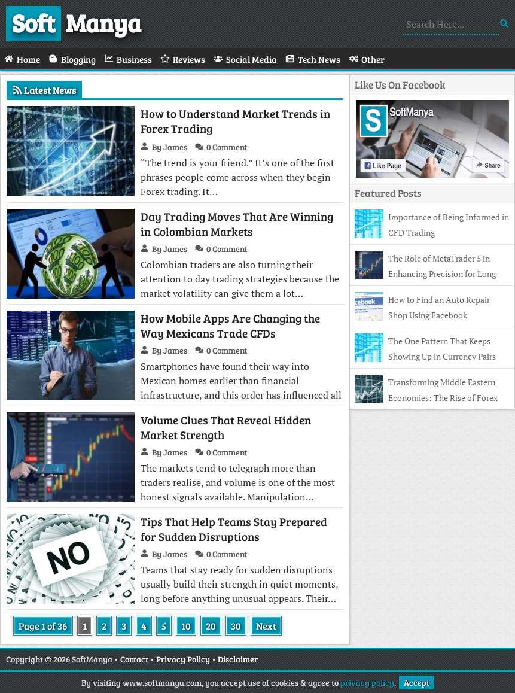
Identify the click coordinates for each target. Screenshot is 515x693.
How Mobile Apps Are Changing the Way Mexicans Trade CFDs (230, 326)
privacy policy (367, 682)
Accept (416, 682)
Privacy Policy (183, 659)
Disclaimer (238, 659)
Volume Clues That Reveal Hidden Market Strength (226, 427)
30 (236, 625)
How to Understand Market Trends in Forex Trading (235, 121)
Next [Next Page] (266, 625)
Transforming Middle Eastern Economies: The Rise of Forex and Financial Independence (426, 397)
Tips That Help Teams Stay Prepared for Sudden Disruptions (234, 529)
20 (211, 625)
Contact (134, 659)
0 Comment (226, 147)
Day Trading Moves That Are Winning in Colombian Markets (237, 224)
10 (186, 625)
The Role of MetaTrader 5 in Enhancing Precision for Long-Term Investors (427, 274)
